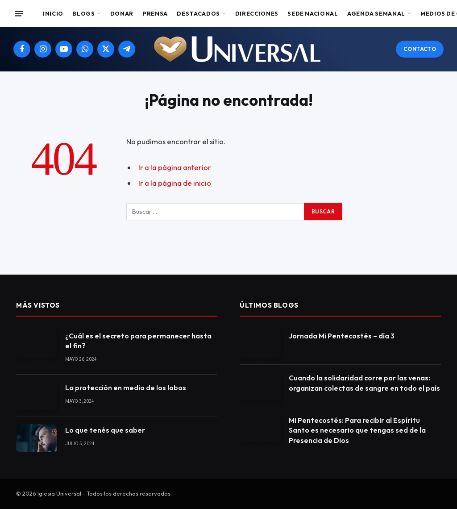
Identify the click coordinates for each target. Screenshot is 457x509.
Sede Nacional (312, 13)
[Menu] (19, 13)
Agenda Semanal (376, 13)
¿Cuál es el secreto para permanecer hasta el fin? (138, 340)
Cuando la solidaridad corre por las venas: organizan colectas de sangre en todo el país (364, 382)
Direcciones (256, 13)
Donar (121, 13)
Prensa (155, 13)
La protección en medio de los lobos (125, 387)
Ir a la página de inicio (174, 183)
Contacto (419, 49)
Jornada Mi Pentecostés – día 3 (342, 335)
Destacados (198, 13)
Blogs (83, 13)
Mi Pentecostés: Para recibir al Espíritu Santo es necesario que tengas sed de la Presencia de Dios (357, 430)
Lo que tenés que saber (105, 430)
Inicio (53, 13)
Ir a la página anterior (174, 167)
